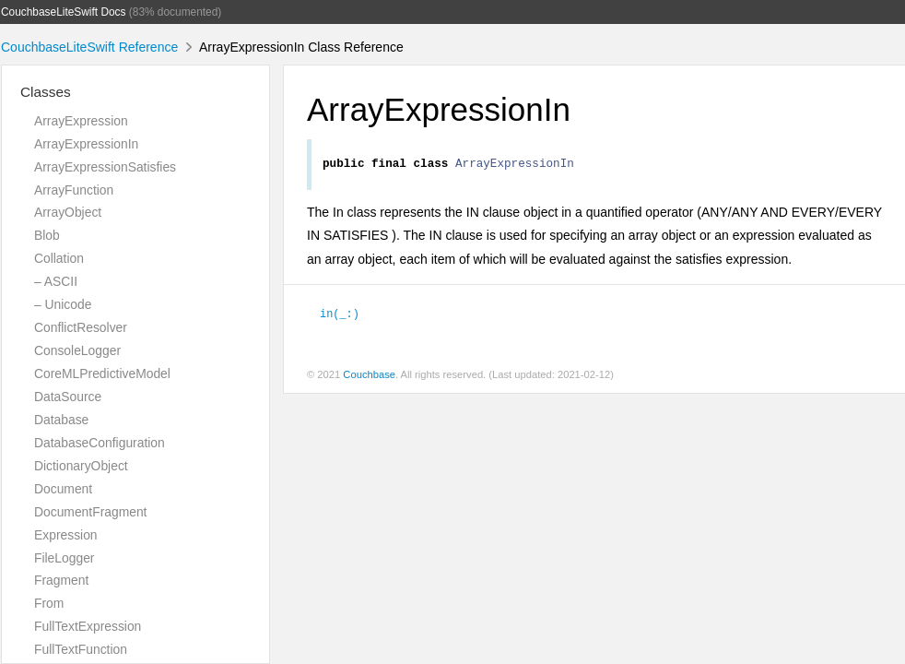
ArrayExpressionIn (86, 143)
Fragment (61, 580)
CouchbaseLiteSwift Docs (63, 12)
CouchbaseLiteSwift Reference (89, 47)
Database (61, 419)
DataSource (67, 396)
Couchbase (369, 377)
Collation (59, 258)
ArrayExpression (81, 120)
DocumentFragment (90, 511)
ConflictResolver (80, 327)
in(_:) (339, 315)
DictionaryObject (81, 465)
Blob (47, 235)
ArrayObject (67, 212)
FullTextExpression (87, 626)
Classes (45, 92)
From (49, 603)
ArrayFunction (73, 190)
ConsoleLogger (77, 350)
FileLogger (64, 558)
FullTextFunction (80, 649)
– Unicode (62, 304)
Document (63, 488)
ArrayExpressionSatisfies (105, 167)
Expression (66, 535)
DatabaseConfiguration (99, 442)
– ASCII (55, 281)
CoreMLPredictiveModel (102, 373)
